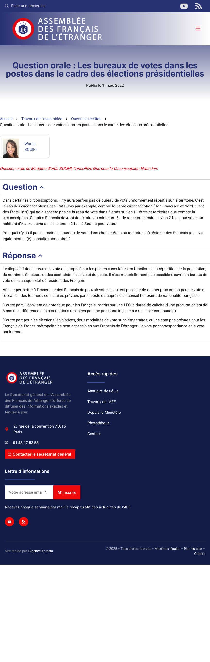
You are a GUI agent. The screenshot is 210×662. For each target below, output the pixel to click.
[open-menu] (197, 29)
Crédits (199, 553)
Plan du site (193, 548)
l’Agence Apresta (40, 551)
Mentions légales (167, 548)
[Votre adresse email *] (29, 492)
